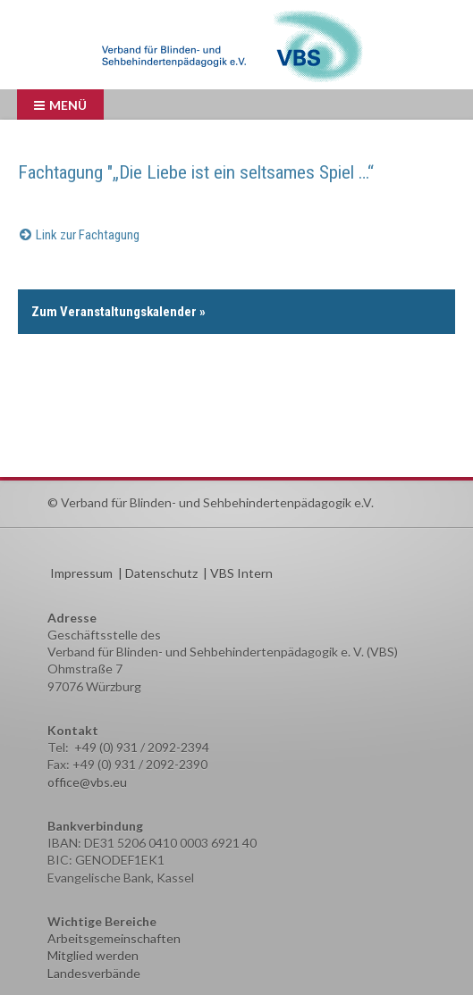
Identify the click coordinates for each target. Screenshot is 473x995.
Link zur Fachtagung (87, 235)
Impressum (81, 573)
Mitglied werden (93, 955)
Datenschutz (161, 573)
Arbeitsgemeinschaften (114, 938)
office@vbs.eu (87, 782)
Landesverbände (93, 973)
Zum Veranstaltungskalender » (118, 312)
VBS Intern (241, 573)
